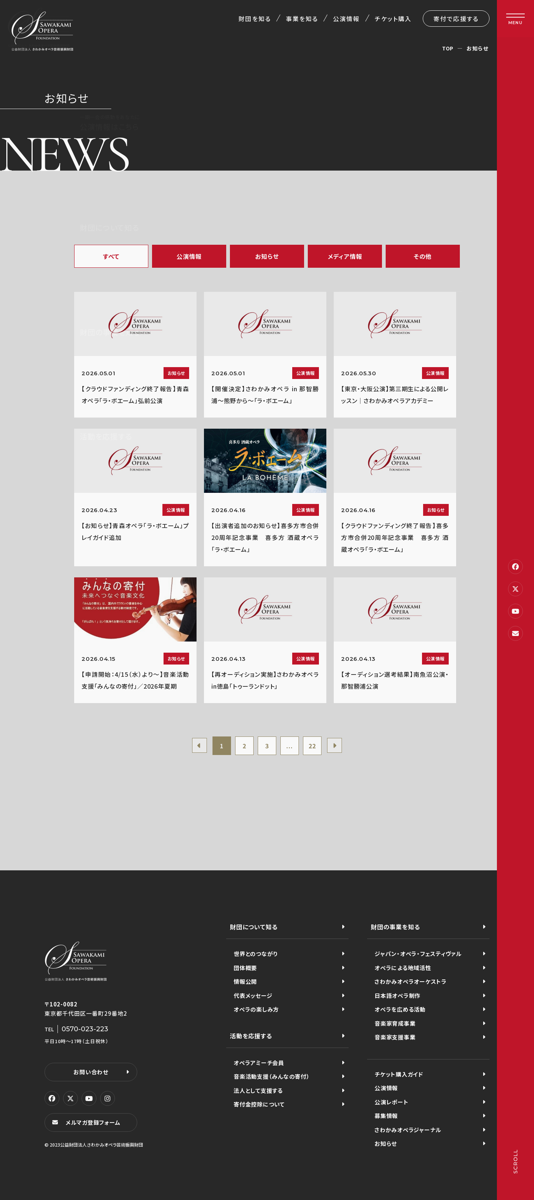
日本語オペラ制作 (398, 995)
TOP (448, 48)
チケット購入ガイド (399, 1074)
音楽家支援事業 (395, 1037)
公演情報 (346, 19)
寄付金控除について (259, 1104)
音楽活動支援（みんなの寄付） (272, 1076)
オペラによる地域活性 (403, 968)
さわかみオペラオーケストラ (411, 981)
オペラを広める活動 (400, 1009)
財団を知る (254, 19)
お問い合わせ (90, 1072)
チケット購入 (393, 19)
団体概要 (245, 968)
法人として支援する (258, 1090)
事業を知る (302, 19)
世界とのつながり (256, 953)
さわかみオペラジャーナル (408, 1130)
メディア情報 (345, 256)
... (289, 745)
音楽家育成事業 (395, 1023)
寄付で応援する (456, 18)
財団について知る (253, 926)
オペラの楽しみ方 (256, 1009)
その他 (423, 256)
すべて (111, 256)
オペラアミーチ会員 (259, 1063)
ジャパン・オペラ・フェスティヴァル (418, 953)
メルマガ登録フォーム (93, 1122)
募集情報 (386, 1116)
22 (312, 745)
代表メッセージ (253, 995)
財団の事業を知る (395, 926)
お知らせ (266, 256)
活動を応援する (251, 1035)
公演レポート (392, 1102)
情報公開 (245, 981)
